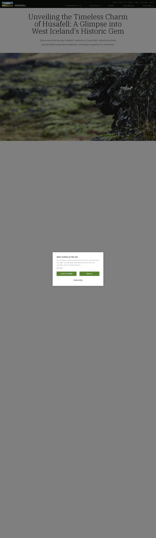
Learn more (60, 268)
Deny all (89, 273)
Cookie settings (78, 280)
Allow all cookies (66, 273)
